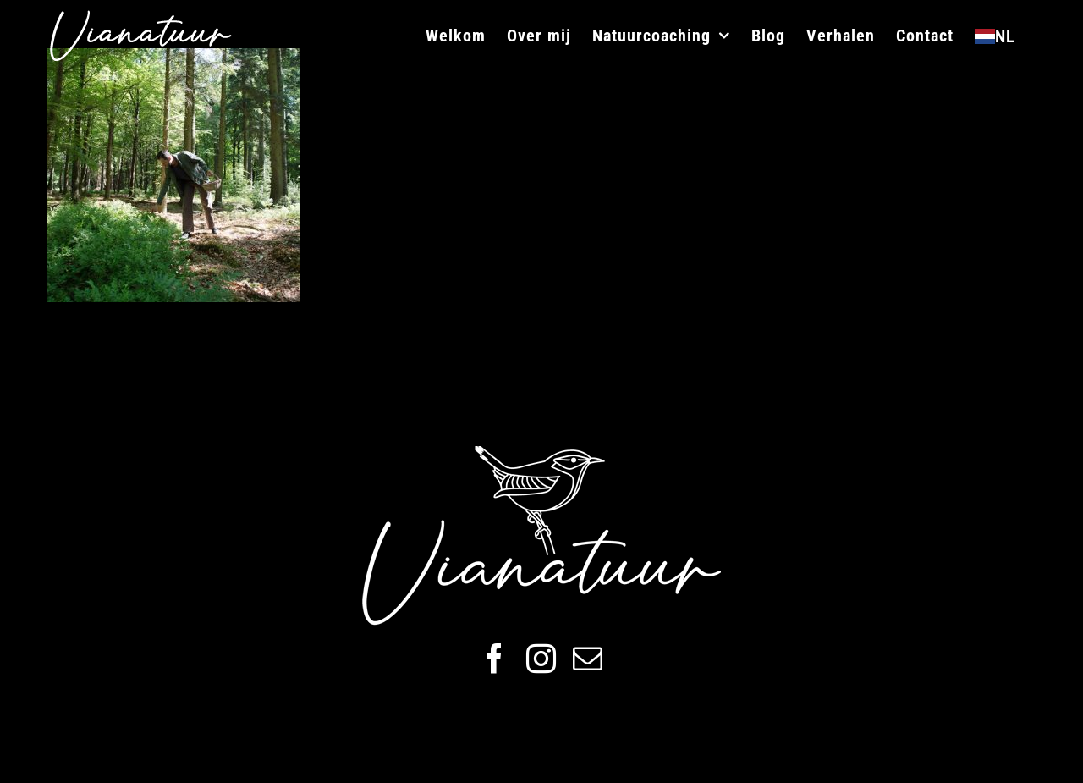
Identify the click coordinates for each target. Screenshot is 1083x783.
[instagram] (541, 658)
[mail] (587, 658)
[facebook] (494, 658)
